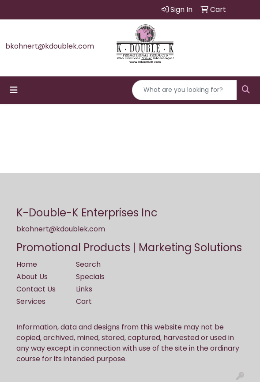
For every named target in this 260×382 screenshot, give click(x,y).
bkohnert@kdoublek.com (49, 46)
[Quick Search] (184, 90)
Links (84, 289)
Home (26, 264)
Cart (84, 301)
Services (30, 301)
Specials (90, 277)
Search (88, 264)
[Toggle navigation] (13, 90)
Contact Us (36, 289)
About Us (32, 277)
